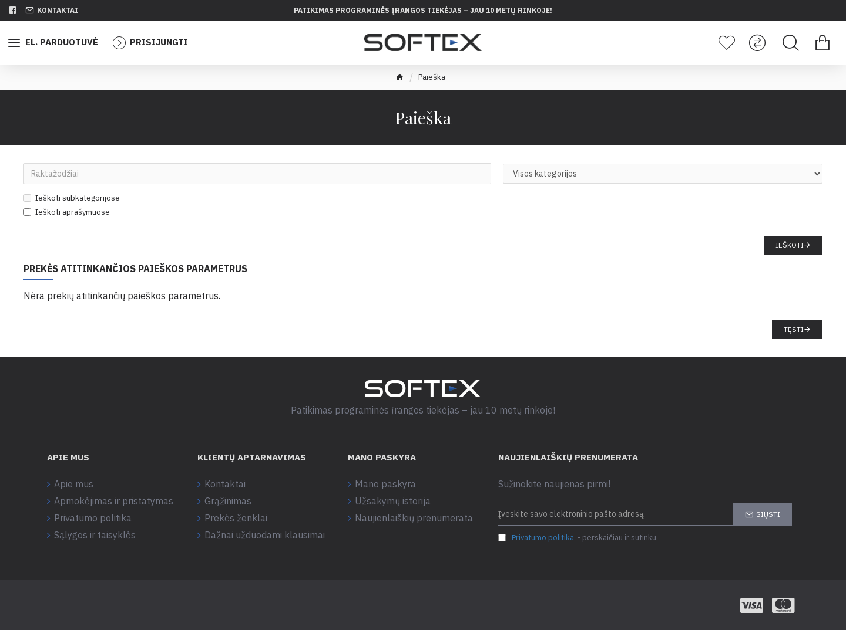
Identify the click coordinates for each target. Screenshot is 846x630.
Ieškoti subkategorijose (72, 198)
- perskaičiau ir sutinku (577, 538)
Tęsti (794, 329)
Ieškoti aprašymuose (67, 212)
